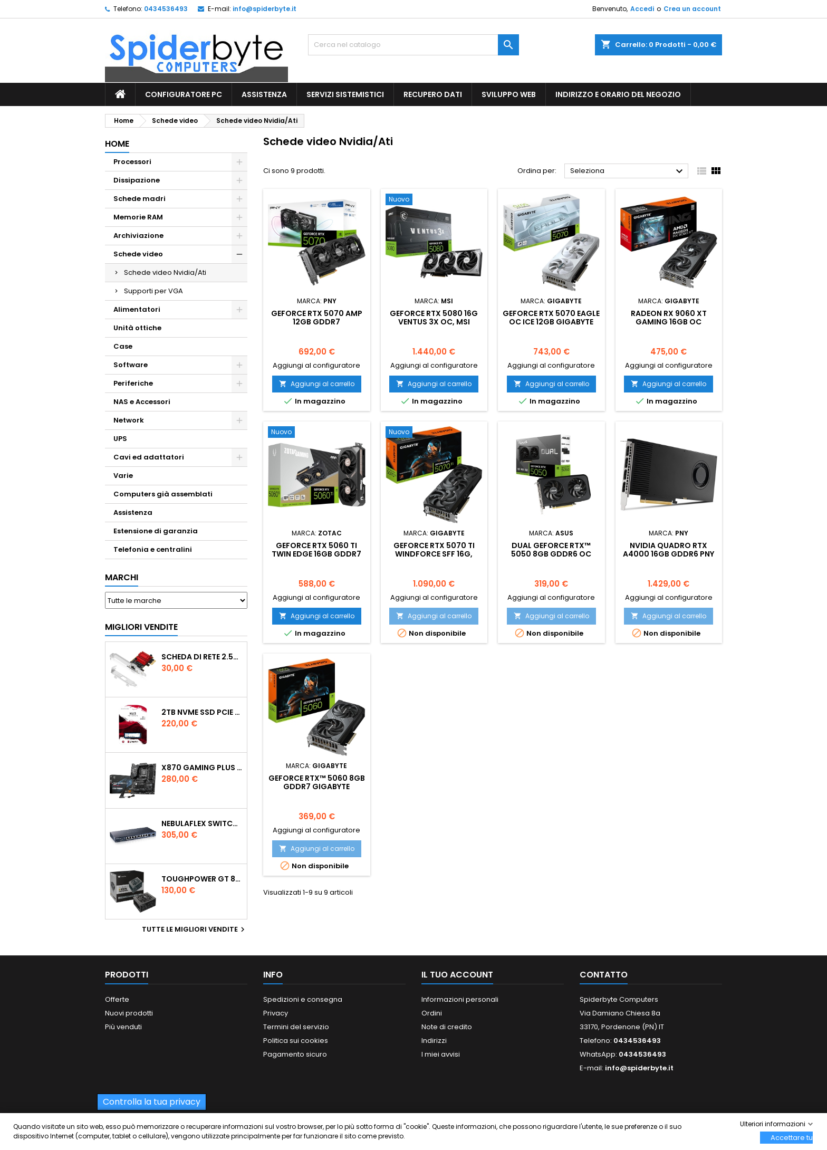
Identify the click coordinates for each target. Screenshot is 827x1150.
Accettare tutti (792, 1138)
